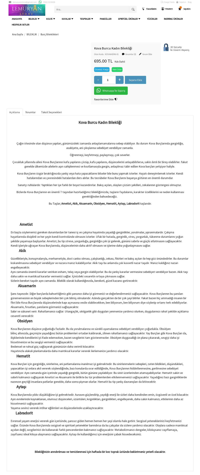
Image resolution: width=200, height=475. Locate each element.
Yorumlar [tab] (30, 112)
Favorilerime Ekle (96, 99)
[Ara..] (92, 9)
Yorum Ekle (138, 54)
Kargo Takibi (168, 2)
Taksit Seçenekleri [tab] (51, 112)
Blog (189, 2)
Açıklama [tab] (14, 112)
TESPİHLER (86, 18)
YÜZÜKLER (152, 18)
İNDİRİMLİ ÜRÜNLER (173, 18)
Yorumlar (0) (121, 54)
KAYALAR (67, 18)
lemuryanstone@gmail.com (25, 2)
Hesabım (167, 8)
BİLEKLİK (34, 18)
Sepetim (181, 2)
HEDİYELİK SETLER (20, 24)
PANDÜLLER (105, 18)
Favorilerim (149, 9)
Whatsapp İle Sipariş (101, 90)
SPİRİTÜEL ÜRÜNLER (129, 18)
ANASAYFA (17, 18)
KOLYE (50, 18)
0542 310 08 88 (49, 2)
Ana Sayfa (17, 34)
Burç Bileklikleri (49, 34)
